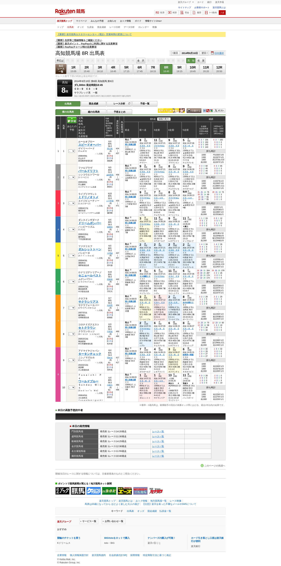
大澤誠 (110, 253)
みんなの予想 (97, 21)
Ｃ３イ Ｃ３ (173, 276)
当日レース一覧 (61, 69)
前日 (175, 53)
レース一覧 (158, 431)
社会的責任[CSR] (118, 555)
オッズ (80, 27)
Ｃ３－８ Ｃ (159, 250)
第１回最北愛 (130, 144)
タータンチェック (89, 353)
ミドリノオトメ (88, 197)
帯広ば (60, 60)
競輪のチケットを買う (68, 538)
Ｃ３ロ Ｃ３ (145, 146)
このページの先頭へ (214, 465)
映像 (155, 27)
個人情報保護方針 (79, 555)
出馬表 (70, 27)
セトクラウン (87, 327)
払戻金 (90, 27)
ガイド (138, 21)
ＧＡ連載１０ (145, 276)
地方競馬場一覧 (158, 500)
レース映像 (175, 500)
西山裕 (110, 149)
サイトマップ (184, 7)
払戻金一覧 (165, 511)
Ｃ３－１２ (188, 198)
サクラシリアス (88, 301)
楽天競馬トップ (64, 21)
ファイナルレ (159, 146)
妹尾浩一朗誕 (188, 355)
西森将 (110, 279)
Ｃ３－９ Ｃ (188, 146)
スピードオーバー (89, 144)
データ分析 (129, 27)
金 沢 (140, 60)
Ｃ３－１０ (159, 198)
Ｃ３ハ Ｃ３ (159, 302)
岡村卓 (110, 358)
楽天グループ (184, 2)
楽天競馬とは (219, 7)
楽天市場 (219, 2)
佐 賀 (200, 60)
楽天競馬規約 (99, 555)
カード (200, 2)
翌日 (204, 53)
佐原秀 (110, 305)
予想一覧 (144, 103)
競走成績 (101, 27)
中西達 (110, 331)
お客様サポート (201, 7)
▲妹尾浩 (109, 175)
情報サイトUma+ (153, 21)
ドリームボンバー (89, 223)
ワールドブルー (88, 381)
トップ (60, 27)
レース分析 (114, 27)
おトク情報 (125, 21)
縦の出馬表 (94, 111)
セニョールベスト (89, 275)
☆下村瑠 (109, 201)
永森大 (110, 385)
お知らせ (112, 21)
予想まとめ (119, 111)
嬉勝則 (110, 227)
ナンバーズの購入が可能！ (162, 538)
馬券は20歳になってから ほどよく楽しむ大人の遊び (112, 504)
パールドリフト (88, 171)
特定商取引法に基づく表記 (157, 555)
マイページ (81, 21)
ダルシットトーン (89, 249)
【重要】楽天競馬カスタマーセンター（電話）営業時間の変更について (94, 34)
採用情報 (135, 555)
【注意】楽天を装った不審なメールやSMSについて (169, 504)
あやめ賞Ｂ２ (188, 302)
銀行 (209, 2)
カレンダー (143, 27)
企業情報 (61, 555)
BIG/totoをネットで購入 (117, 538)
